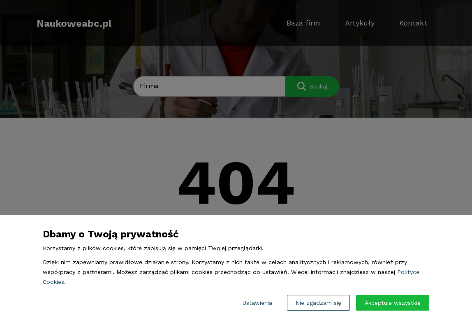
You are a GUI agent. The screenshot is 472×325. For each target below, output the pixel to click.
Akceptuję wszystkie (393, 302)
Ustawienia (257, 302)
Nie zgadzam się (318, 302)
